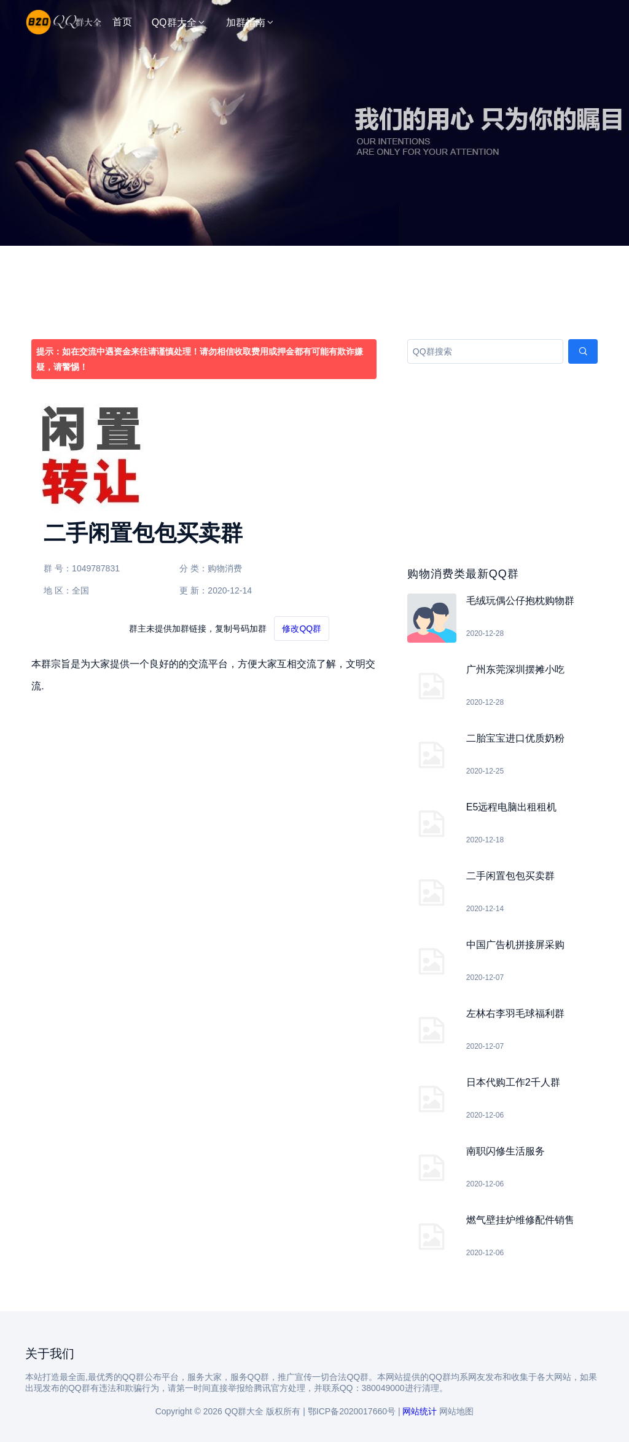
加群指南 (250, 22)
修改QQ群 (301, 628)
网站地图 (456, 1411)
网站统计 (419, 1411)
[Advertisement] (314, 147)
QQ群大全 (179, 22)
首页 (122, 22)
